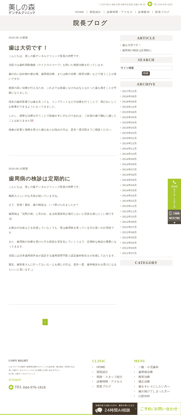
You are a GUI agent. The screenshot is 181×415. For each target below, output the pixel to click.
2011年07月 (129, 253)
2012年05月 (129, 237)
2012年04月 (129, 242)
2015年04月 (129, 122)
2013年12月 (129, 206)
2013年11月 (129, 211)
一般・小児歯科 (148, 367)
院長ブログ (162, 11)
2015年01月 (129, 138)
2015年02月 (129, 132)
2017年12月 (129, 91)
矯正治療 (144, 381)
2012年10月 (129, 216)
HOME (79, 11)
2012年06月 (129, 232)
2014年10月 (129, 153)
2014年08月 (129, 164)
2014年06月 (129, 174)
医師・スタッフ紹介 (110, 376)
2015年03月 (129, 127)
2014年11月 (129, 148)
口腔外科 (144, 396)
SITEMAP (15, 379)
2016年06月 (129, 101)
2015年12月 (129, 106)
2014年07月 (129, 169)
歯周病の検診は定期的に (40, 178)
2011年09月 (129, 247)
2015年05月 (129, 117)
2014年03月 (129, 190)
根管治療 (144, 376)
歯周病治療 (145, 371)
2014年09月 (129, 158)
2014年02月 (129, 195)
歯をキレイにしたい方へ (154, 386)
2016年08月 (129, 96)
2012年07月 (129, 227)
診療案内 (144, 11)
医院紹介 (95, 11)
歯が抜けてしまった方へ (154, 391)
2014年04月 (129, 185)
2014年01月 (129, 200)
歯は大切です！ (28, 48)
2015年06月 (129, 111)
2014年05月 (129, 179)
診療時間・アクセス (120, 11)
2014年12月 (129, 143)
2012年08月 (129, 221)
